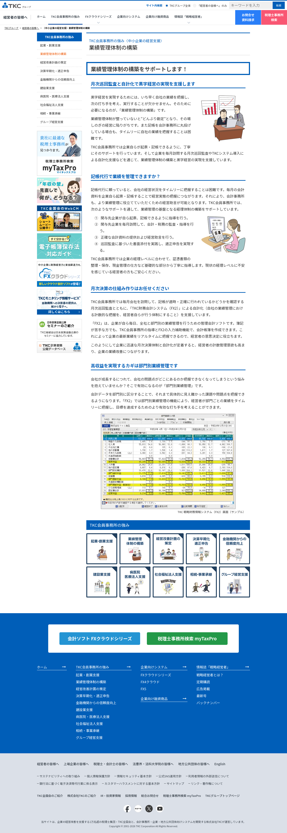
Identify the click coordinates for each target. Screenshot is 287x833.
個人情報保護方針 (98, 776)
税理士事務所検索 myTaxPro (182, 795)
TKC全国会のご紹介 (50, 795)
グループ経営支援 (51, 122)
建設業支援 (47, 88)
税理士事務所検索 (274, 17)
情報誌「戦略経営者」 (213, 667)
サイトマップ (175, 783)
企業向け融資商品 (157, 16)
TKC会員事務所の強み (65, 16)
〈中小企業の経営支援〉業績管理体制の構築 (66, 28)
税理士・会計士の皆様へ (110, 764)
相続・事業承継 (50, 113)
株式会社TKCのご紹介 (81, 795)
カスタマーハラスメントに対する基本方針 (132, 783)
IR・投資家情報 (110, 795)
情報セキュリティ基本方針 (134, 776)
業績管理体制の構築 (53, 54)
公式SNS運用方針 (170, 776)
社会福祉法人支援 (51, 105)
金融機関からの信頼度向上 (57, 79)
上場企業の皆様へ (76, 764)
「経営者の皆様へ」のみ (212, 5)
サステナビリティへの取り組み (59, 776)
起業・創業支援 (50, 45)
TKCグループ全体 (180, 5)
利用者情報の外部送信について (208, 776)
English (219, 764)
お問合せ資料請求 (248, 17)
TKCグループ (11, 28)
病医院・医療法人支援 (54, 96)
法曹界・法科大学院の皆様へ (153, 764)
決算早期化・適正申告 (54, 71)
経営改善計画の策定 (53, 62)
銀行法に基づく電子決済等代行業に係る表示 (68, 783)
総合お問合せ (150, 795)
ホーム (41, 16)
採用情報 (131, 795)
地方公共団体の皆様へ (194, 764)
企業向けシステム (128, 16)
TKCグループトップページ (222, 795)
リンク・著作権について (207, 783)
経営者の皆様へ (15, 17)
